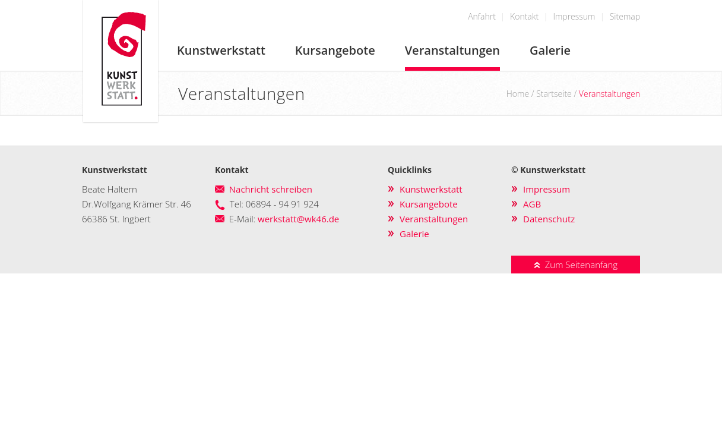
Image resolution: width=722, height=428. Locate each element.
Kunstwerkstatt (221, 50)
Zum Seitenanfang (576, 264)
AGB (532, 204)
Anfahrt (482, 16)
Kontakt (524, 16)
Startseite (554, 93)
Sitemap (625, 16)
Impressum (574, 16)
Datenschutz (549, 219)
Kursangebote (335, 50)
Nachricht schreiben (270, 189)
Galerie (550, 50)
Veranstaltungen (452, 50)
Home (517, 93)
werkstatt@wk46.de (298, 219)
